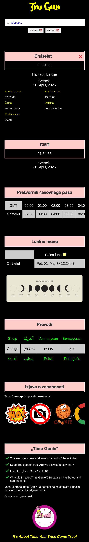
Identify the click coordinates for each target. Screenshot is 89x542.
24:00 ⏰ (53, 30)
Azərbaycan (48, 339)
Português (72, 359)
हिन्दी (72, 349)
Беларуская (72, 338)
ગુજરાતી (29, 349)
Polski (48, 359)
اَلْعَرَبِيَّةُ (29, 338)
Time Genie (44, 7)
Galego (12, 349)
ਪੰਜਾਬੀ (12, 359)
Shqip (12, 338)
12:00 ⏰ (36, 30)
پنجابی (28, 359)
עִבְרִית (48, 349)
